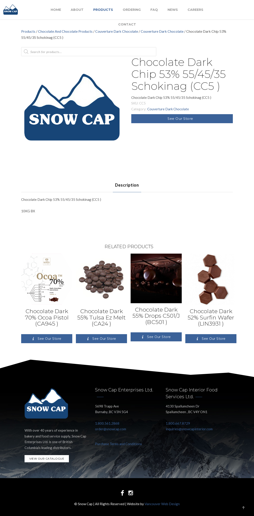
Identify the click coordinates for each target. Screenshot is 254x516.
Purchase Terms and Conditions (118, 444)
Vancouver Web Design (162, 504)
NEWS (173, 10)
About (77, 10)
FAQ (154, 10)
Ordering (132, 10)
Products (103, 10)
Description (127, 185)
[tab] (127, 185)
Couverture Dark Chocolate (162, 31)
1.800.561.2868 (107, 423)
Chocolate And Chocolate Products (65, 31)
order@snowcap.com (110, 429)
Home (56, 10)
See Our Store (180, 118)
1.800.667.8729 (178, 423)
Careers (195, 10)
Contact (127, 24)
